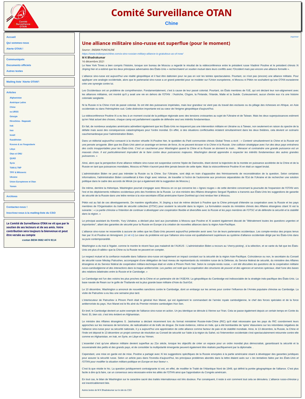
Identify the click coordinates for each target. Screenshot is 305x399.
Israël (12, 135)
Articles (11, 92)
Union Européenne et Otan (23, 181)
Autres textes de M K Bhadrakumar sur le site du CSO (107, 390)
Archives (11, 196)
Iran (12, 130)
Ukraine (13, 177)
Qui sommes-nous (17, 42)
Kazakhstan (15, 140)
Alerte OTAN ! (14, 48)
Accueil (11, 37)
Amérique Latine (18, 102)
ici (126, 235)
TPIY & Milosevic (18, 172)
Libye (12, 149)
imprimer (295, 37)
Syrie (12, 163)
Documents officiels (18, 65)
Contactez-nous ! (16, 207)
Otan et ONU (16, 153)
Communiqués (15, 59)
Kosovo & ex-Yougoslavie (22, 144)
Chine (171, 23)
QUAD (13, 158)
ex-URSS (14, 112)
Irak (11, 126)
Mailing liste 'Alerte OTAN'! (22, 81)
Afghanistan (16, 98)
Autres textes (14, 71)
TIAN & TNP (15, 167)
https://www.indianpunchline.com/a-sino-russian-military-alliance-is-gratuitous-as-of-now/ (132, 53)
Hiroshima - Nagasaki (20, 121)
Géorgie (14, 116)
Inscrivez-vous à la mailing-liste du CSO (31, 212)
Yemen (13, 186)
